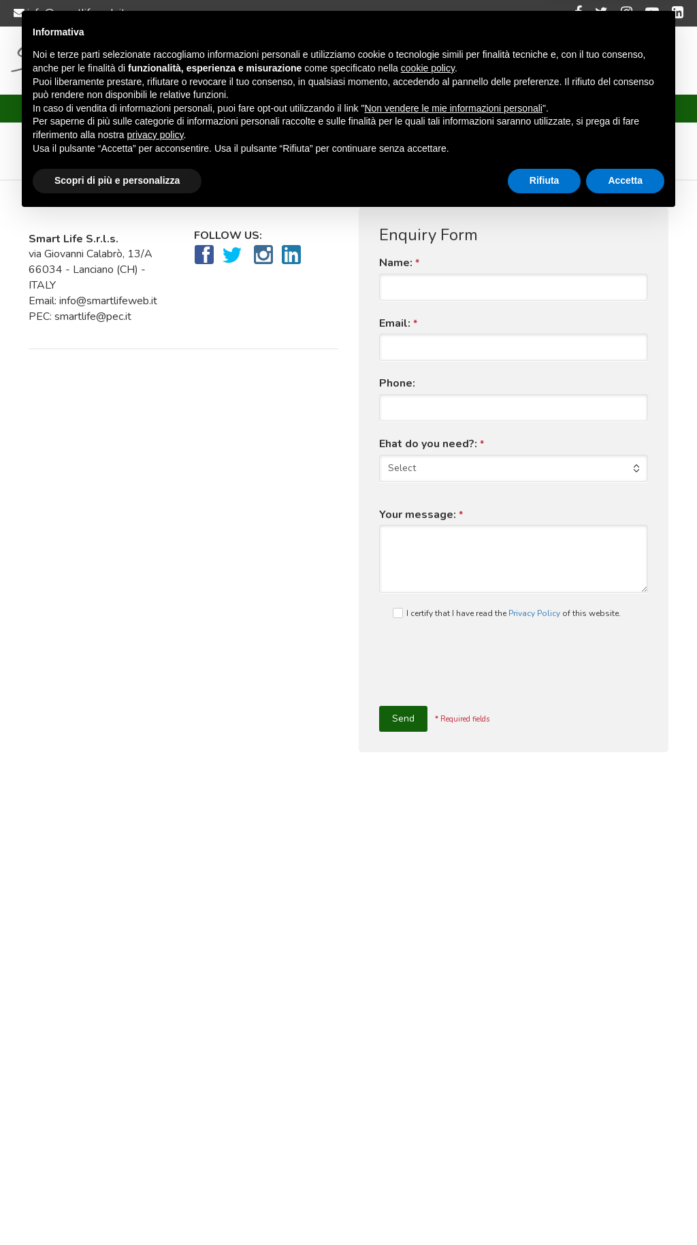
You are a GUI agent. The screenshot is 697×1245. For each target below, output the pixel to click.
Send (403, 718)
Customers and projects (377, 61)
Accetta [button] (625, 1207)
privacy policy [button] (155, 1162)
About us (212, 61)
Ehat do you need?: (431, 444)
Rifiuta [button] (545, 1207)
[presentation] (482, 667)
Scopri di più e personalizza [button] (117, 1207)
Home (152, 61)
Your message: (421, 515)
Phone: (397, 383)
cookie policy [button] (428, 1095)
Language (553, 61)
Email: (398, 324)
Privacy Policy (534, 613)
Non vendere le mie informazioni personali (453, 1135)
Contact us (481, 61)
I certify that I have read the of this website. (507, 613)
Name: (399, 263)
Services (277, 61)
